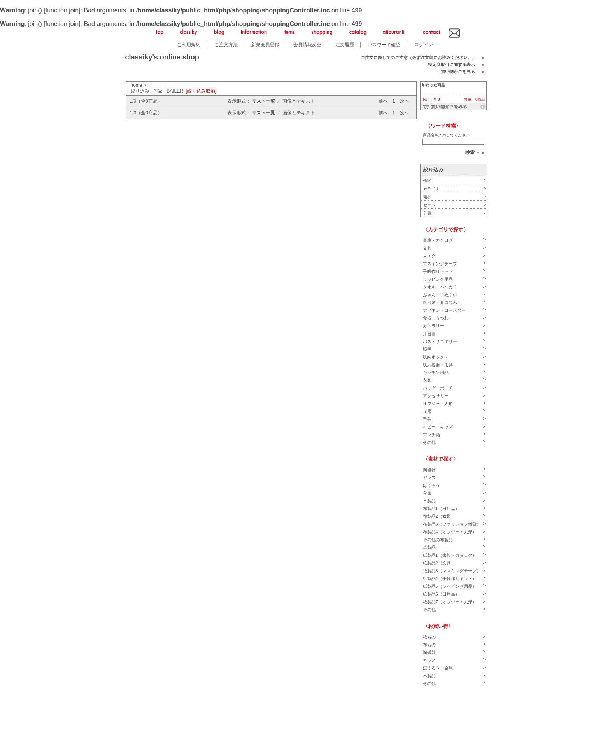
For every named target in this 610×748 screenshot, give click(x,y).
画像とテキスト (298, 101)
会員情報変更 (307, 44)
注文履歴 (344, 44)
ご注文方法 (226, 44)
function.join (62, 10)
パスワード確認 (384, 44)
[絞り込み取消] (201, 91)
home (136, 85)
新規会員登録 (265, 44)
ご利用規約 (188, 44)
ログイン (423, 44)
